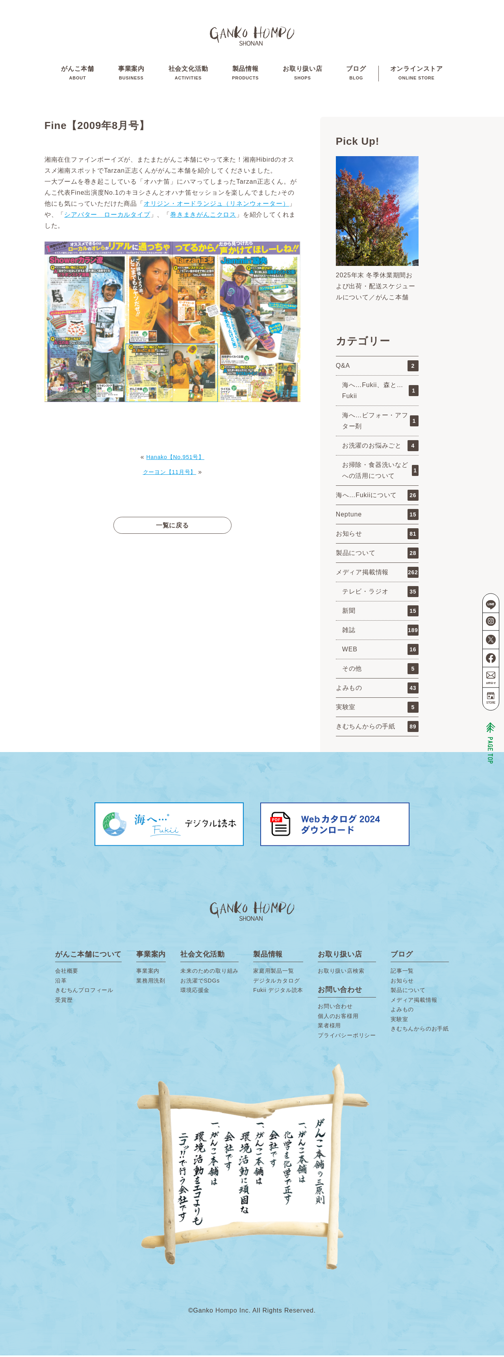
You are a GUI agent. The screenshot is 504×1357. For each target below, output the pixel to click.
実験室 (377, 708)
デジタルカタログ (276, 982)
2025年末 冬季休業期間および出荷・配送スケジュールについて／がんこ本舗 (375, 287)
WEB (380, 650)
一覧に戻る (172, 527)
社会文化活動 (188, 74)
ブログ (356, 74)
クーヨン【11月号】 (169, 473)
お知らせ (377, 535)
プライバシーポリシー (347, 1037)
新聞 (380, 612)
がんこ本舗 (77, 74)
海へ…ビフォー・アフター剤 (380, 422)
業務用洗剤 (150, 982)
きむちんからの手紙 (377, 728)
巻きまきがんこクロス (203, 216)
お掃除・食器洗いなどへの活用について (380, 472)
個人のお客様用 (338, 1017)
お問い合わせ (335, 1008)
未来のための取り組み (209, 972)
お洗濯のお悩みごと (380, 447)
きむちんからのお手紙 (420, 1030)
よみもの (377, 689)
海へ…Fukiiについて (377, 496)
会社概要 (66, 972)
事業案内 (131, 74)
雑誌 (380, 631)
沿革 (61, 982)
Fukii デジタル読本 (278, 991)
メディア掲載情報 (377, 573)
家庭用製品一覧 (273, 972)
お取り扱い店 (302, 74)
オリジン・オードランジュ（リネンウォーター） (216, 205)
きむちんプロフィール (84, 991)
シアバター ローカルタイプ (107, 216)
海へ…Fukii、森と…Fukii (380, 392)
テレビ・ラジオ (380, 593)
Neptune (377, 516)
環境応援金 (194, 991)
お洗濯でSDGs (200, 982)
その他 (380, 670)
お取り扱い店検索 (341, 972)
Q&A (377, 367)
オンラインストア (416, 74)
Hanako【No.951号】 (175, 458)
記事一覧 (402, 972)
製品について (377, 554)
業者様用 (329, 1027)
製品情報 (245, 74)
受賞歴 (63, 1001)
